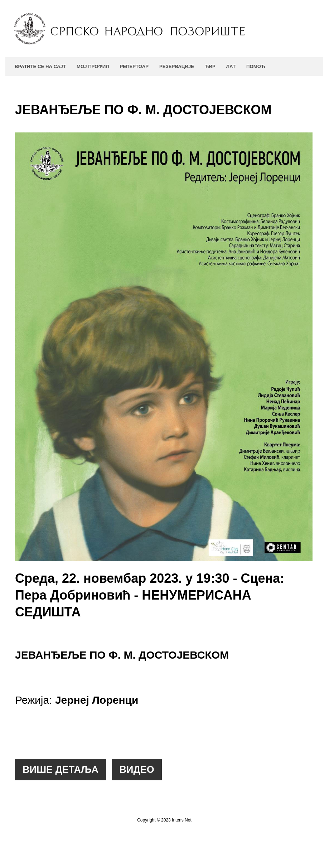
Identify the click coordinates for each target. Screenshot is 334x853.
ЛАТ (231, 66)
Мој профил (93, 66)
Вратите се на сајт (40, 66)
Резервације (176, 66)
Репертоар (134, 66)
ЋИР (210, 66)
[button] (60, 769)
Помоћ (255, 66)
